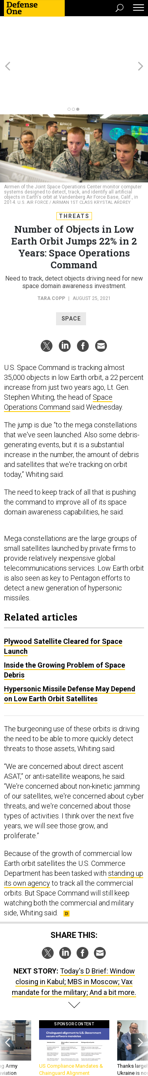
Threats (74, 173)
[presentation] (7, 1012)
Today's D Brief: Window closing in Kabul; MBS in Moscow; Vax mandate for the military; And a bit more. (74, 939)
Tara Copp (51, 255)
